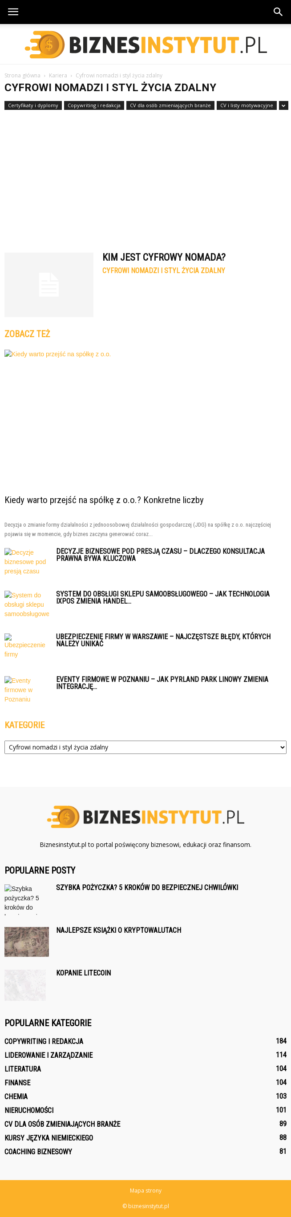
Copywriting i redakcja (94, 105)
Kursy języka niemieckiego (48, 1138)
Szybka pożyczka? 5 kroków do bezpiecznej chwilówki (147, 887)
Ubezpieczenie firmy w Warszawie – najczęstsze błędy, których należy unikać (163, 640)
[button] (278, 12)
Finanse (17, 1083)
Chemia (16, 1096)
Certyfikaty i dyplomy (33, 105)
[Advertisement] (145, 177)
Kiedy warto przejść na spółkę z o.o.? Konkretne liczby (104, 500)
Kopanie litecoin (83, 973)
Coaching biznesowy (38, 1152)
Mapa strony (146, 1190)
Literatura (22, 1069)
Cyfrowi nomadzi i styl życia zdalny (163, 270)
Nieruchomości (28, 1110)
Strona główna (22, 75)
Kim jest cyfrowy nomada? (164, 257)
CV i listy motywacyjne (246, 105)
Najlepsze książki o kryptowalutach (118, 930)
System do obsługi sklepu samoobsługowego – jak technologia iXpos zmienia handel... (163, 597)
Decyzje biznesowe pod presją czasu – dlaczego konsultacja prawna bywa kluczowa (160, 555)
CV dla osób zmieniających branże (170, 105)
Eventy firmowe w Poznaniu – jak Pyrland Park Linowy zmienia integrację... (162, 683)
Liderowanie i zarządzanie (48, 1055)
